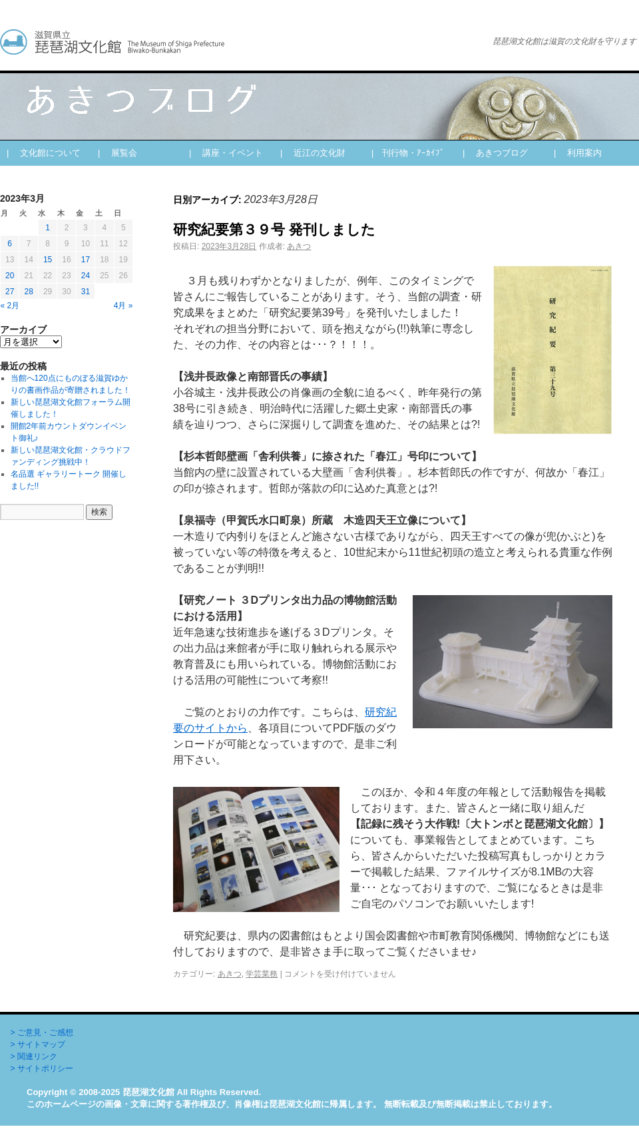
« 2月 (10, 305)
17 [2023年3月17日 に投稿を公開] (85, 259)
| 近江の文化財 (312, 153)
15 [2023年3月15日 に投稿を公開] (47, 259)
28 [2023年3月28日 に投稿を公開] (28, 291)
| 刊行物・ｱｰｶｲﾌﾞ (408, 153)
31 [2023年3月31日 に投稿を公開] (85, 291)
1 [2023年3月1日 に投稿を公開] (47, 227)
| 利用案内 (578, 153)
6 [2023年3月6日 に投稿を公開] (9, 243)
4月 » (123, 305)
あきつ (299, 246)
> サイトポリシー (42, 1068)
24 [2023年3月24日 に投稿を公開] (85, 275)
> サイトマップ (38, 1044)
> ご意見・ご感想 (42, 1032)
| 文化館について (44, 153)
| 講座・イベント (226, 153)
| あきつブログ (495, 153)
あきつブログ (233, 42)
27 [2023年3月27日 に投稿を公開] (9, 291)
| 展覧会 (117, 153)
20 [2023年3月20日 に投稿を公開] (9, 275)
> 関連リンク (34, 1056)
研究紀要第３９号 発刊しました (274, 229)
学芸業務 (262, 974)
